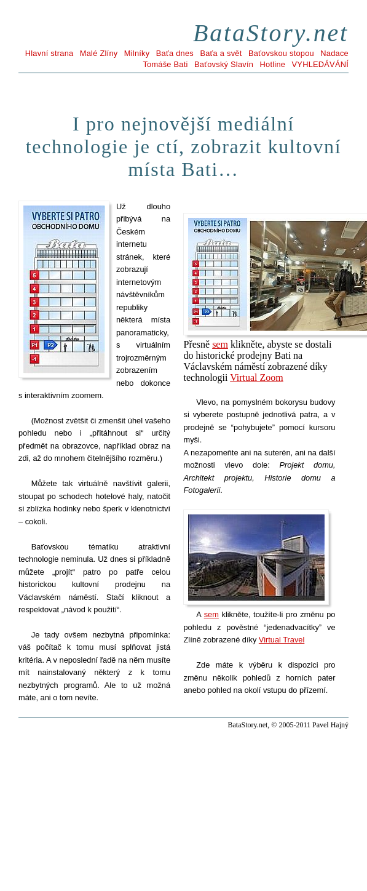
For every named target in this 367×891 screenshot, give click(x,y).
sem (220, 344)
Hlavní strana (49, 53)
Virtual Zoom (256, 377)
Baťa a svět (221, 53)
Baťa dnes (175, 53)
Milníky (137, 53)
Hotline (273, 64)
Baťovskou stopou (281, 53)
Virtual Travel (281, 639)
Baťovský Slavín (223, 64)
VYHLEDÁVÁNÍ (320, 64)
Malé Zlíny (99, 53)
